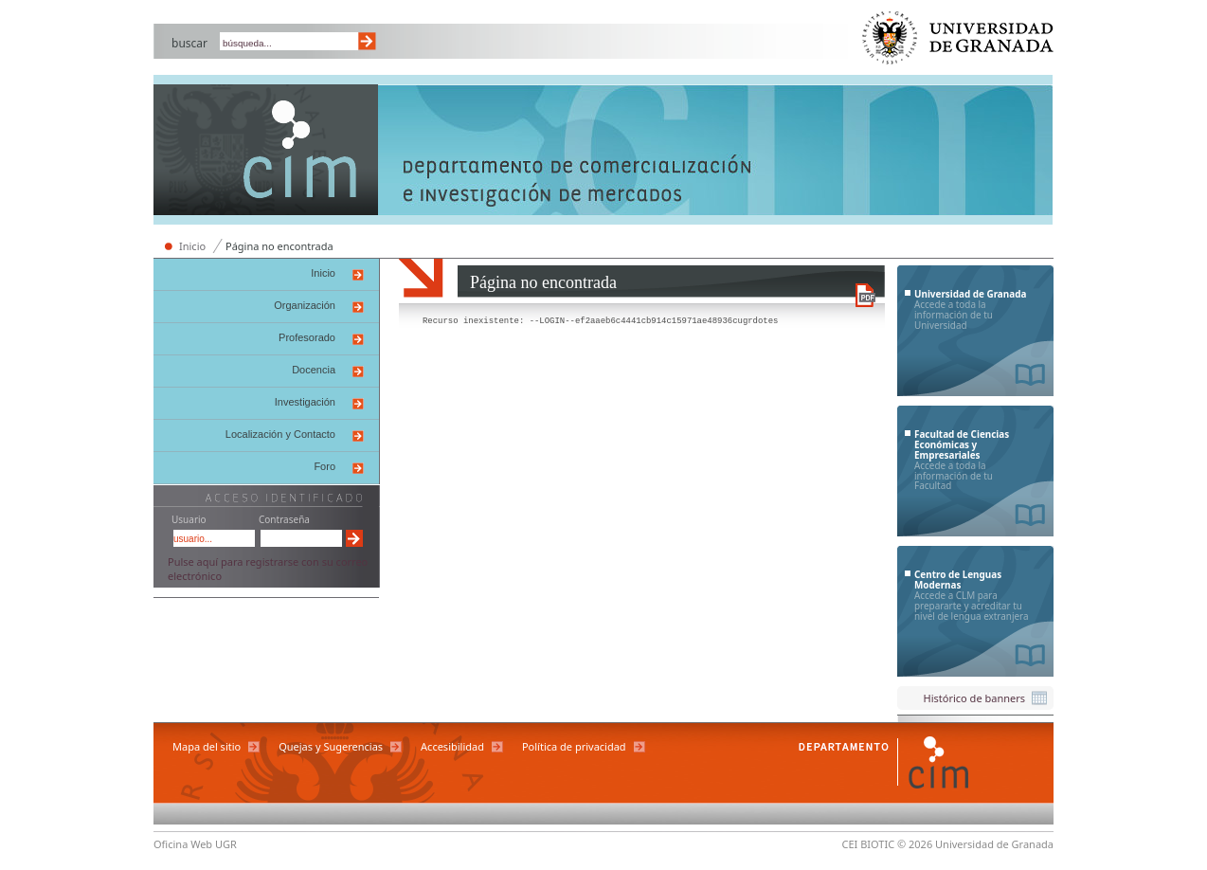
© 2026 (914, 844)
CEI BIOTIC (868, 844)
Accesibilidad (452, 746)
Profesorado (307, 337)
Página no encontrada (279, 246)
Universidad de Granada (959, 42)
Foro (324, 466)
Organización (304, 305)
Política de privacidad (574, 746)
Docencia (313, 369)
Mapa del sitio (206, 746)
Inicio (192, 246)
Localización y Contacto (280, 434)
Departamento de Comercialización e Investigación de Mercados (266, 151)
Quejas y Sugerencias (331, 746)
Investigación (305, 402)
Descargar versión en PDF (865, 295)
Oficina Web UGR (195, 844)
